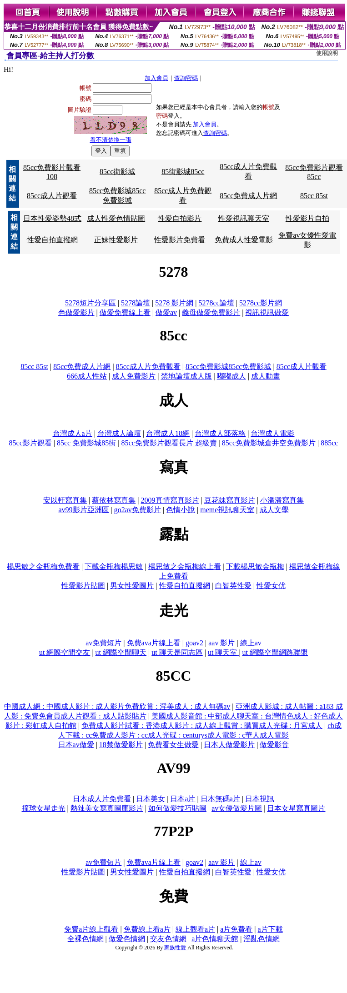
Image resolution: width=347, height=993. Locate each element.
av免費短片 (103, 643)
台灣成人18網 (168, 433)
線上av (251, 643)
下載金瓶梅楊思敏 (114, 566)
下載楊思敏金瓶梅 (255, 566)
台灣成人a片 (72, 433)
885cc (329, 443)
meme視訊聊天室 (227, 510)
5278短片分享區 (90, 303)
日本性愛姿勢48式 (52, 218)
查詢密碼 (186, 78)
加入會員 (156, 78)
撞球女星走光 (43, 808)
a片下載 (270, 929)
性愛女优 (271, 585)
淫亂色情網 (261, 939)
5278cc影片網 (260, 303)
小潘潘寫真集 (282, 500)
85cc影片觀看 (30, 443)
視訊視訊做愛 (267, 312)
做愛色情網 (127, 939)
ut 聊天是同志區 (176, 652)
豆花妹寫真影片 (229, 500)
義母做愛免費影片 (211, 312)
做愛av (166, 312)
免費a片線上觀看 (91, 929)
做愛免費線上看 (125, 312)
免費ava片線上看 (154, 643)
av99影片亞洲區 (83, 510)
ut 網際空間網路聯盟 (275, 652)
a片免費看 (236, 929)
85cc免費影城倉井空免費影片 (269, 443)
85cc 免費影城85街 (86, 443)
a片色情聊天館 (214, 939)
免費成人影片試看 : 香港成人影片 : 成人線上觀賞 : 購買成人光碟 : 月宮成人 (201, 725)
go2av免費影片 (137, 510)
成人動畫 (265, 376)
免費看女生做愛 (173, 744)
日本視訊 (259, 799)
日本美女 (150, 799)
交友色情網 (168, 939)
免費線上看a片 (147, 929)
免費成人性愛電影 (244, 240)
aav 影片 (221, 643)
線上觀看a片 (195, 929)
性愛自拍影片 (179, 218)
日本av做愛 (76, 744)
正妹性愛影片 (116, 240)
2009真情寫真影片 (170, 500)
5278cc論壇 (216, 303)
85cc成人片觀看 (52, 196)
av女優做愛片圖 (236, 808)
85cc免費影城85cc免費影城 (228, 366)
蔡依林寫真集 (114, 500)
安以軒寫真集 (65, 500)
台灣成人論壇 (119, 433)
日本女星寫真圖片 (296, 808)
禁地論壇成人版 (186, 376)
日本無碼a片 (220, 799)
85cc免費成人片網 (248, 196)
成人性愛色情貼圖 (116, 218)
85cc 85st (314, 196)
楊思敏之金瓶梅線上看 (184, 566)
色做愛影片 (76, 312)
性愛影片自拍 (307, 218)
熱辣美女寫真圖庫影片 (106, 808)
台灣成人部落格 (220, 433)
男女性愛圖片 (132, 585)
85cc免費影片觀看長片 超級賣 (168, 443)
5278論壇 (135, 303)
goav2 (194, 643)
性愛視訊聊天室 (243, 218)
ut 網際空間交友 (64, 652)
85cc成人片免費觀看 (148, 366)
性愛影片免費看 (179, 240)
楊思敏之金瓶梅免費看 (43, 566)
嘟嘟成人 (231, 376)
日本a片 (182, 799)
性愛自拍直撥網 (52, 240)
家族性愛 (175, 947)
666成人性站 (87, 376)
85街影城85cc (182, 171)
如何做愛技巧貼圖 (177, 808)
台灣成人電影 (272, 433)
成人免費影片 (134, 376)
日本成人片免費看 (102, 799)
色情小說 (180, 510)
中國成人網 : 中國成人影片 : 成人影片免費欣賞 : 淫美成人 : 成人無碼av (117, 706)
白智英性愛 (233, 585)
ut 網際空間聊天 (121, 652)
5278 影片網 (174, 303)
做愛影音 (274, 744)
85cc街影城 (117, 171)
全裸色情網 (85, 939)
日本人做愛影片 (229, 744)
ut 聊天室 (223, 652)
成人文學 (274, 510)
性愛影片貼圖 (83, 585)
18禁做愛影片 (121, 744)
